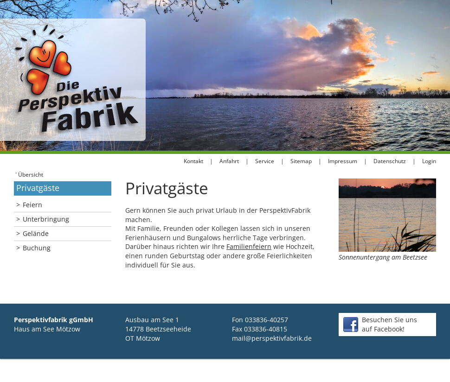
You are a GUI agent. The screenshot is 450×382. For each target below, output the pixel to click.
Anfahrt (229, 161)
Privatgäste (37, 187)
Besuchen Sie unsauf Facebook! (389, 324)
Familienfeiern (248, 246)
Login (429, 161)
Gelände (32, 233)
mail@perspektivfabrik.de (272, 338)
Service (264, 161)
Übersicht (29, 174)
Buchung (33, 247)
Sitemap (301, 161)
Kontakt (193, 161)
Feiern (29, 204)
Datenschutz (389, 161)
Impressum (342, 161)
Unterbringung (42, 219)
